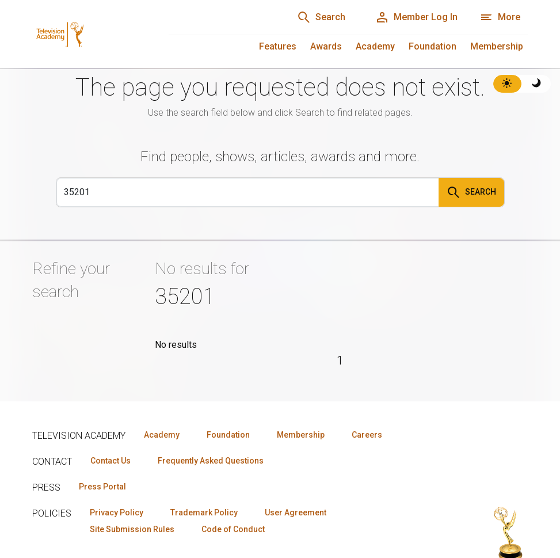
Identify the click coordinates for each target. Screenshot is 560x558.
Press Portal (102, 444)
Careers (367, 392)
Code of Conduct (233, 487)
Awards (326, 46)
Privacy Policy (116, 470)
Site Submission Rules (132, 487)
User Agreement (295, 470)
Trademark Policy (204, 470)
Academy (375, 46)
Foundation (432, 46)
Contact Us (110, 418)
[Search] (247, 192)
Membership (496, 46)
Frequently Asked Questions (211, 418)
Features (277, 46)
